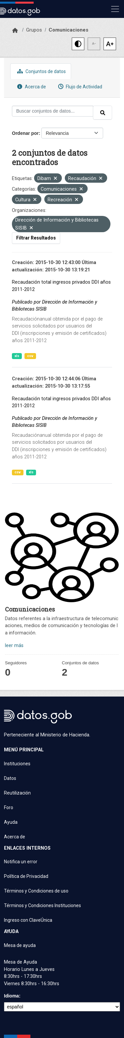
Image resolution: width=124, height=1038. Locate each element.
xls (17, 356)
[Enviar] (102, 113)
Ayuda (11, 822)
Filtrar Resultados (36, 237)
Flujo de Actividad (79, 86)
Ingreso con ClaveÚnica (28, 920)
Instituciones (17, 763)
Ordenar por (25, 133)
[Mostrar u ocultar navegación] (115, 9)
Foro (8, 807)
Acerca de (31, 86)
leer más (14, 645)
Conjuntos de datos (41, 71)
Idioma (11, 995)
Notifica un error (20, 861)
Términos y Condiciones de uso (36, 891)
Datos (10, 778)
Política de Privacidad (26, 876)
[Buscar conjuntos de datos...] (52, 111)
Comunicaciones (68, 30)
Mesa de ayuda (20, 945)
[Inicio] (15, 31)
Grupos (34, 30)
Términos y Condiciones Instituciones (42, 905)
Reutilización (17, 793)
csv (30, 356)
